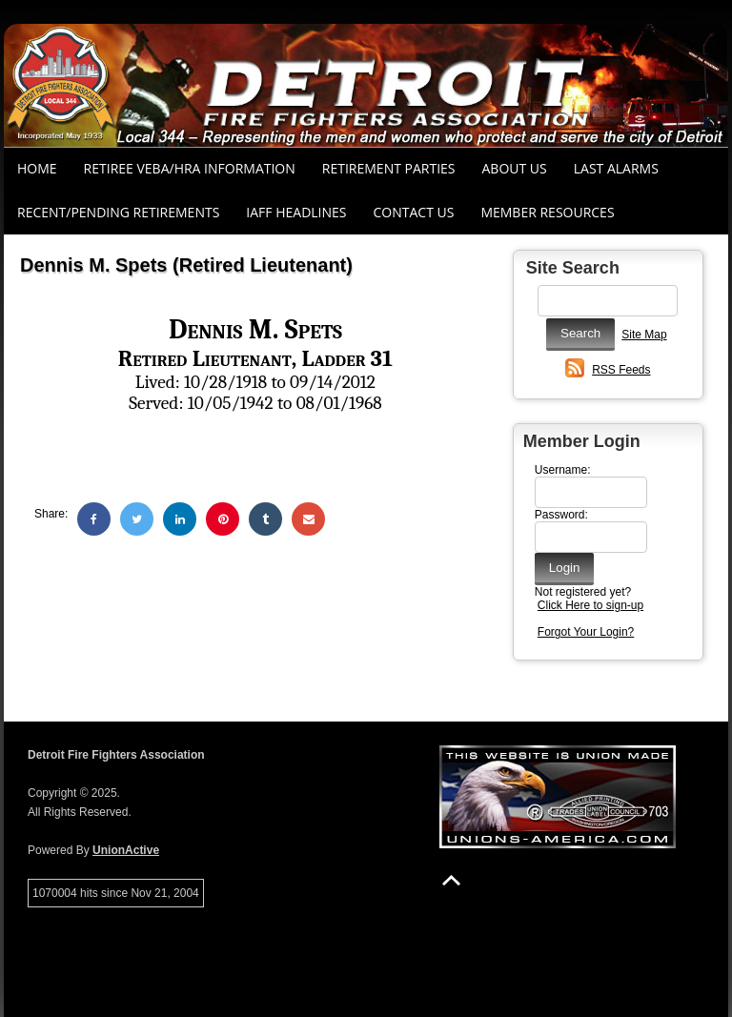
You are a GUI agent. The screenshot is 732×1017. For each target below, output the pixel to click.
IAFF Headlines (296, 212)
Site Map (643, 334)
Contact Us (414, 212)
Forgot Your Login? (586, 632)
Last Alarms (616, 168)
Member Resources (547, 212)
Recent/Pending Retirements (118, 212)
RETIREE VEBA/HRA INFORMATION (189, 168)
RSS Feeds (621, 369)
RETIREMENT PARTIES (389, 168)
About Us (514, 168)
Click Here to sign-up (590, 605)
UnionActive (125, 850)
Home (37, 168)
